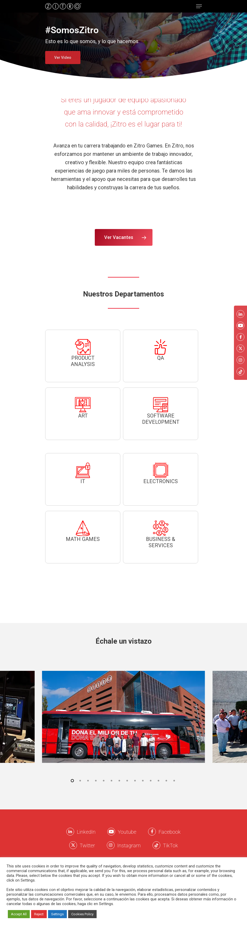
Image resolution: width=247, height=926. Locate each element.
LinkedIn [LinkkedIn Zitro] (86, 832)
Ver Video (62, 57)
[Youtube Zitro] (111, 832)
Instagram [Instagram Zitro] (129, 845)
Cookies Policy (82, 914)
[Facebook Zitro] (152, 832)
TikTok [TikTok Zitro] (170, 845)
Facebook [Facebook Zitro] (169, 832)
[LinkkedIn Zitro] (70, 832)
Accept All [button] (19, 914)
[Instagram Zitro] (111, 845)
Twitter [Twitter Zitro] (87, 845)
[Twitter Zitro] (73, 845)
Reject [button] (39, 914)
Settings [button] (57, 914)
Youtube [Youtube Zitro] (127, 832)
